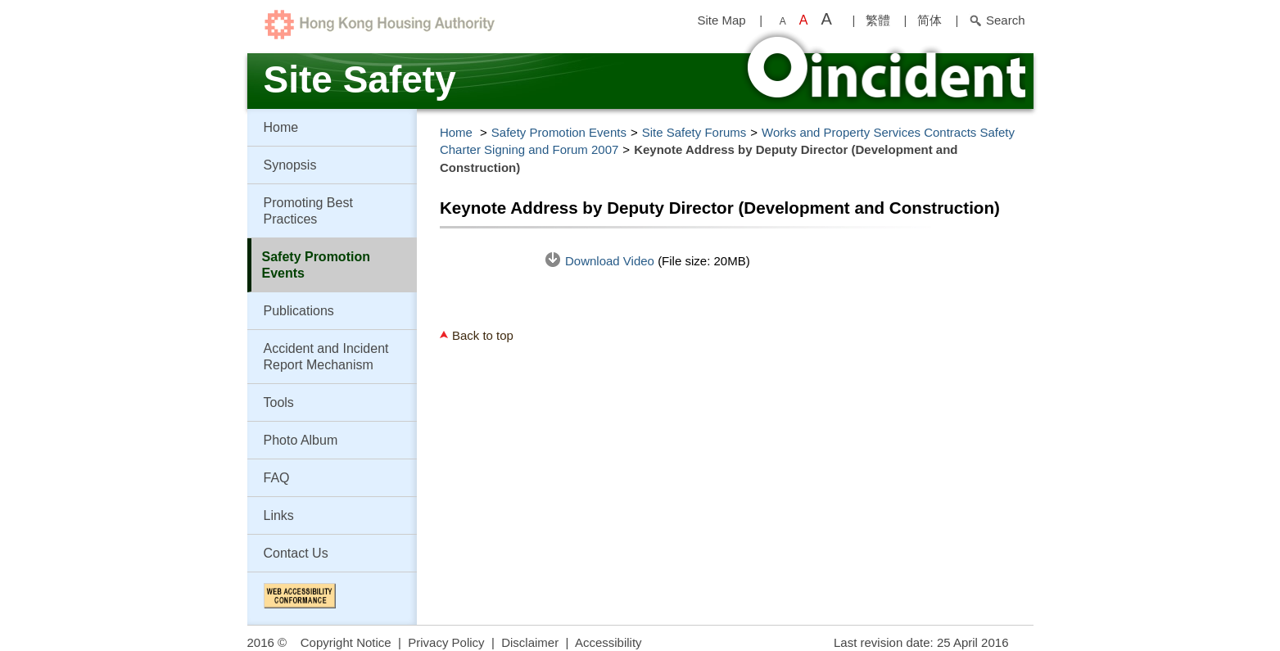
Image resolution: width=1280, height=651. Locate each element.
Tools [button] (279, 402)
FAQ (277, 478)
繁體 (878, 20)
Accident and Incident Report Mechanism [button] (326, 356)
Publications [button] (299, 311)
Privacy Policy (446, 642)
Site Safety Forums (694, 132)
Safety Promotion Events (558, 132)
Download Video (611, 261)
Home (281, 127)
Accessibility (608, 642)
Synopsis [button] (290, 165)
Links (279, 515)
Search (997, 20)
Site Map (721, 20)
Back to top (482, 335)
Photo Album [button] (301, 440)
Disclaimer (530, 642)
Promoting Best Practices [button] (308, 211)
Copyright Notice (346, 642)
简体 (929, 20)
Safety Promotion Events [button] (316, 265)
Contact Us (296, 553)
